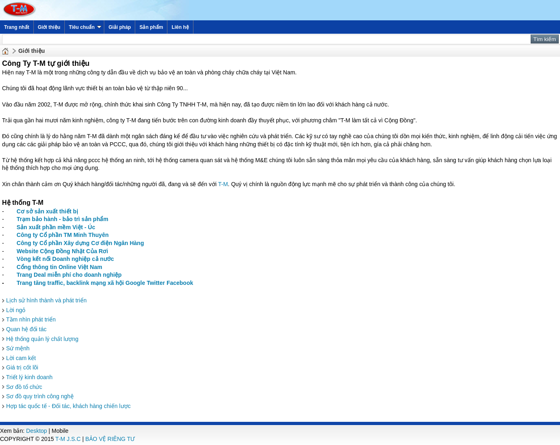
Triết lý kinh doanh (29, 377)
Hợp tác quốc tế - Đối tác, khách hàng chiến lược (68, 406)
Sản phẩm (151, 27)
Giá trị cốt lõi (22, 367)
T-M (223, 184)
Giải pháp (119, 27)
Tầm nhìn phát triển (31, 319)
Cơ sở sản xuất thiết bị (47, 211)
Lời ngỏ (15, 310)
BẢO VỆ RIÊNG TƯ (110, 439)
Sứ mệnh (17, 348)
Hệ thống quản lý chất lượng (42, 339)
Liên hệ (180, 27)
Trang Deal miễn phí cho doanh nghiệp (69, 274)
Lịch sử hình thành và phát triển (46, 300)
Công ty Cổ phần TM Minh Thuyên (63, 235)
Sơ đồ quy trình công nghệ (40, 396)
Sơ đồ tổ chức (24, 387)
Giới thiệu (49, 27)
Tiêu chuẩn (85, 27)
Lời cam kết (21, 358)
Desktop (36, 431)
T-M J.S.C (68, 439)
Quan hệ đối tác (26, 329)
